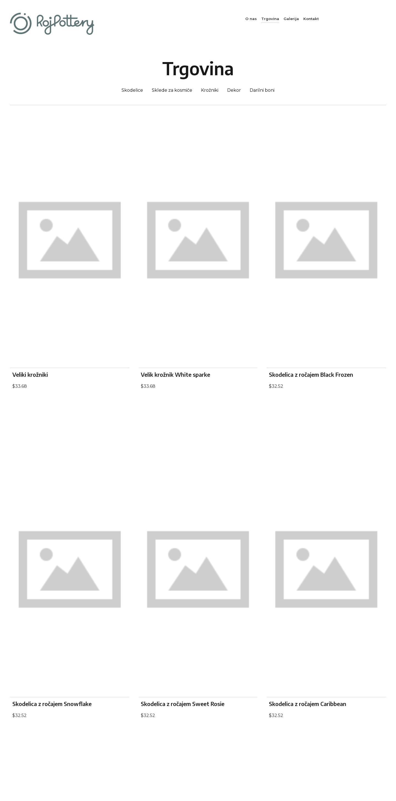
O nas (251, 18)
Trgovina (270, 18)
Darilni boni (262, 90)
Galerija (291, 18)
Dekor (234, 90)
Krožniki (209, 90)
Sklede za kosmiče (172, 90)
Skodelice (132, 90)
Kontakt (311, 18)
